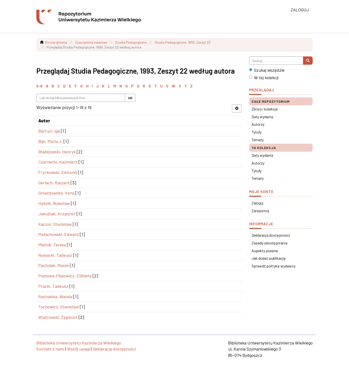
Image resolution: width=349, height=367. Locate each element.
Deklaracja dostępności (271, 235)
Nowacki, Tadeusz (55, 255)
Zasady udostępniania (269, 243)
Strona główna (56, 42)
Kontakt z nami (50, 348)
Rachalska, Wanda (55, 296)
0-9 (39, 86)
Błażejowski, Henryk (57, 151)
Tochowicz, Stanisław (58, 306)
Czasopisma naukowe (91, 42)
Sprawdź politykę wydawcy (273, 266)
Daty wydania (262, 116)
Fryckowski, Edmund (57, 172)
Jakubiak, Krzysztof (57, 213)
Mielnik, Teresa (52, 244)
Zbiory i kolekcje (265, 109)
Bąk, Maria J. (50, 141)
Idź (130, 98)
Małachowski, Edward (58, 234)
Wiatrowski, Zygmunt (58, 317)
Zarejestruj (260, 210)
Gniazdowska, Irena (56, 192)
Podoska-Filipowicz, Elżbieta (65, 275)
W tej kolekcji (263, 77)
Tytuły (257, 132)
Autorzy (258, 124)
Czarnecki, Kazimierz (58, 161)
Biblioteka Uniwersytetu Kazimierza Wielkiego (78, 342)
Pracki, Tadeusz (53, 286)
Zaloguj (257, 203)
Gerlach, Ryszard (54, 182)
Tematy (258, 139)
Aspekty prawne (265, 250)
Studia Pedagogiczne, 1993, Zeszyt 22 (183, 42)
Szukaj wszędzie (267, 70)
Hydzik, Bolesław (54, 203)
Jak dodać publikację (269, 258)
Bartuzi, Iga (49, 130)
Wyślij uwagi (78, 348)
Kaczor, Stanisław (55, 224)
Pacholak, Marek (53, 265)
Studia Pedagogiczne (131, 42)
